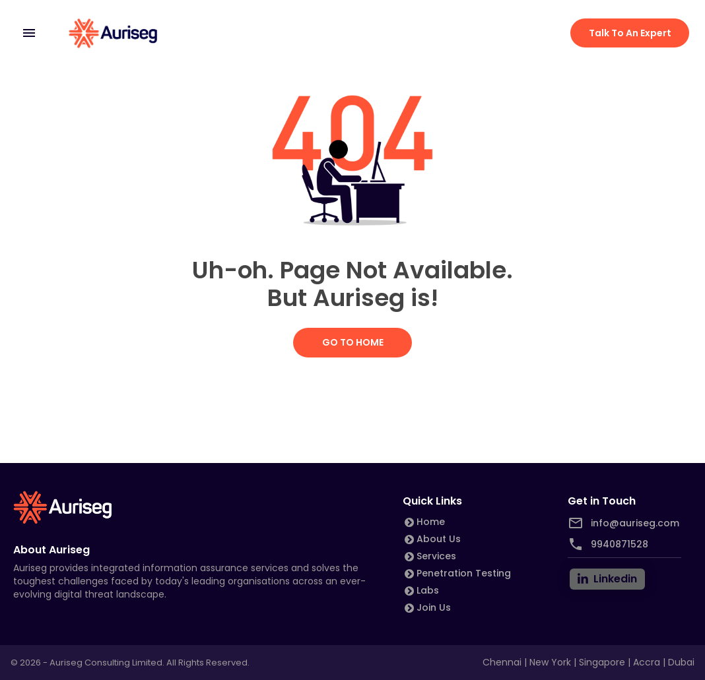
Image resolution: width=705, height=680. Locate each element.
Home (431, 521)
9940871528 (619, 544)
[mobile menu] (29, 33)
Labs (428, 590)
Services (436, 556)
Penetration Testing (464, 573)
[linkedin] (607, 579)
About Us (439, 538)
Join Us (434, 607)
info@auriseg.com (635, 523)
